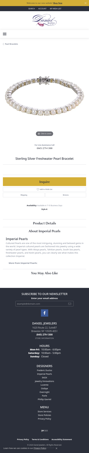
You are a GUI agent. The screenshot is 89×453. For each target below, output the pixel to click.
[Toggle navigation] (4, 34)
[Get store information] (44, 338)
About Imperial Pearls (44, 230)
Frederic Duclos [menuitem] (44, 370)
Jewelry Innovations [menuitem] (44, 381)
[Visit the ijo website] (44, 431)
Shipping (23, 195)
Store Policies (44, 415)
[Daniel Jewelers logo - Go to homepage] (44, 20)
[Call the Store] (44, 334)
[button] (31, 8)
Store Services (44, 411)
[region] (44, 95)
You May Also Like (44, 272)
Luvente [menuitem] (44, 384)
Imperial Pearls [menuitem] (44, 374)
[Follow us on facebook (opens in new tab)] (44, 313)
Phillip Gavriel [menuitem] (44, 399)
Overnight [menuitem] (44, 392)
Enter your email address (44, 298)
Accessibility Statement (62, 439)
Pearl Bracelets (11, 44)
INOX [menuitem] (44, 377)
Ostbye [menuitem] (44, 388)
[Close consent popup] (56, 448)
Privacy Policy (44, 418)
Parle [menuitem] (44, 395)
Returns (66, 195)
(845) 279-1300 (44, 148)
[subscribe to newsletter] (69, 303)
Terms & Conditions (40, 439)
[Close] (85, 3)
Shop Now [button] (57, 3)
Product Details (44, 223)
